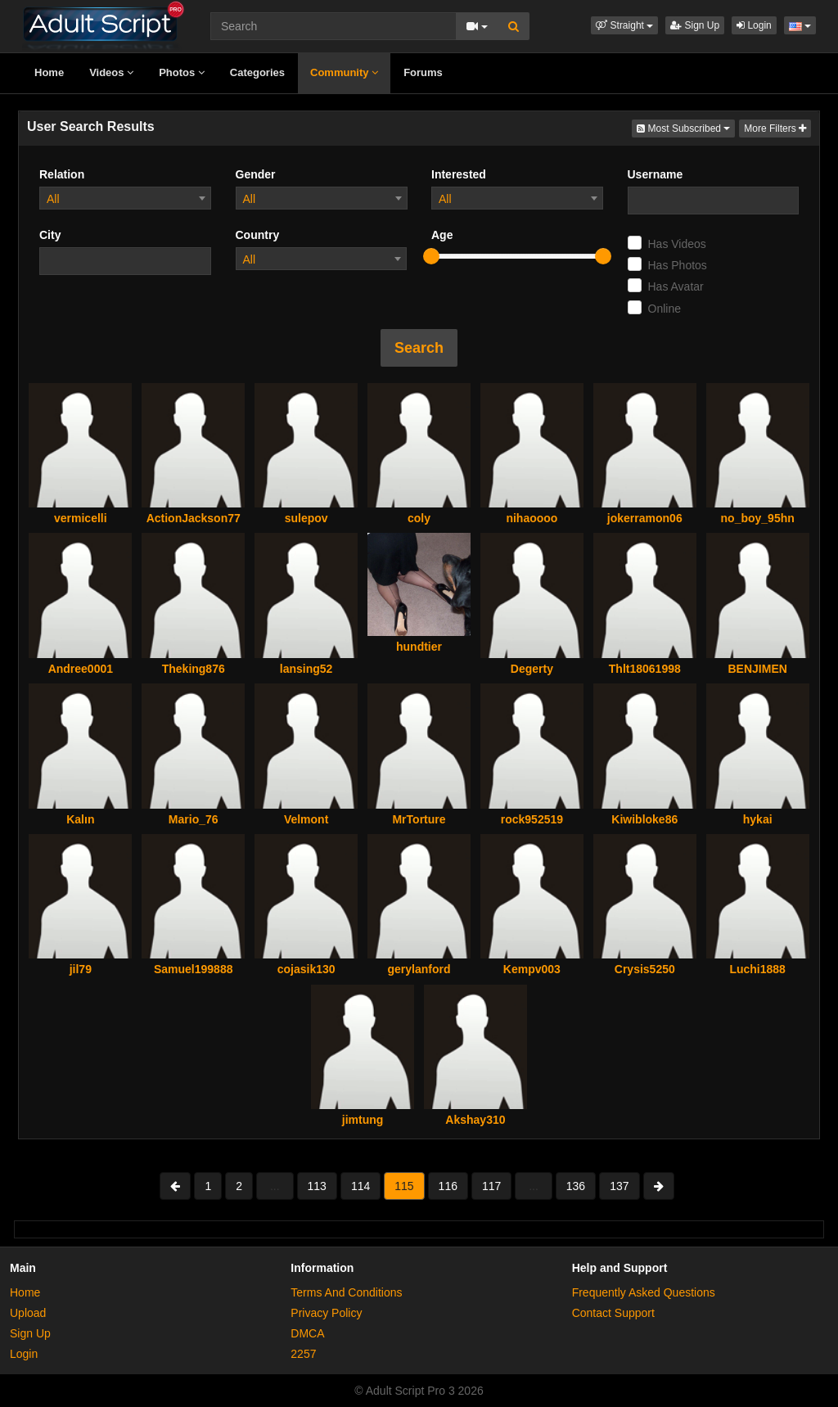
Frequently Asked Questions (643, 1292)
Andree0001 (80, 668)
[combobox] (125, 198)
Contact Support (613, 1312)
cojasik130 (306, 969)
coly (419, 518)
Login (754, 25)
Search (419, 348)
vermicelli (80, 518)
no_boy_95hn (758, 518)
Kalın (80, 819)
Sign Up (694, 25)
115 (403, 1186)
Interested (458, 174)
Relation (61, 174)
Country (258, 234)
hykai (758, 819)
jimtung (363, 1119)
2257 (303, 1353)
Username (655, 174)
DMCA (307, 1333)
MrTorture (418, 819)
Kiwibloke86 (644, 819)
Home (49, 72)
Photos (182, 72)
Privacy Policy (326, 1312)
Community (344, 72)
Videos (111, 72)
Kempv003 (532, 969)
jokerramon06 (645, 518)
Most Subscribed (686, 127)
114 (360, 1186)
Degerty (532, 668)
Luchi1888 (757, 969)
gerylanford (418, 969)
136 (575, 1186)
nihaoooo (531, 518)
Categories (257, 72)
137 (619, 1186)
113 (317, 1186)
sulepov (306, 518)
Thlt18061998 (645, 668)
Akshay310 (475, 1119)
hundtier (419, 646)
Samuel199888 (193, 969)
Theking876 (193, 668)
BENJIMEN (757, 668)
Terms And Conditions (346, 1292)
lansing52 (306, 668)
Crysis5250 (645, 969)
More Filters (775, 128)
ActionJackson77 (193, 518)
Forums (423, 72)
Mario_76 (194, 819)
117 (491, 1186)
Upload (28, 1312)
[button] (624, 25)
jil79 (81, 969)
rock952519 (532, 819)
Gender (256, 174)
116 (448, 1186)
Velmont (306, 819)
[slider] (431, 256)
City (50, 234)
